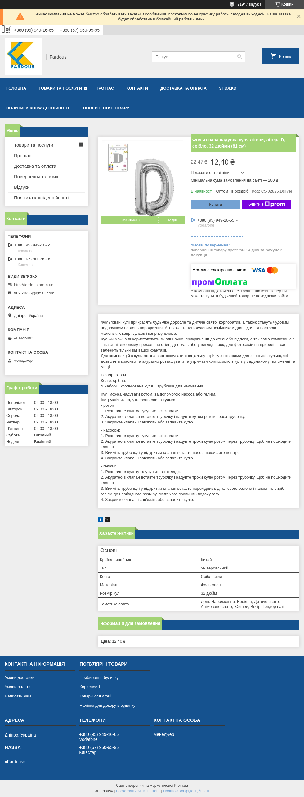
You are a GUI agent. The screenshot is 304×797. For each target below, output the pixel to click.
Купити (215, 204)
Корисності (89, 686)
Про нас (105, 88)
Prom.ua (181, 785)
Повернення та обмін (37, 176)
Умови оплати (18, 686)
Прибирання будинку (98, 677)
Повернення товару (106, 108)
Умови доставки (19, 677)
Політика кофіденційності (41, 197)
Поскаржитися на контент (138, 791)
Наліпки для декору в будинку (107, 705)
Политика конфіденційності (38, 108)
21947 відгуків (250, 4)
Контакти (137, 88)
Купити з (266, 204)
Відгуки (21, 187)
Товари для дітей (95, 696)
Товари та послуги (60, 88)
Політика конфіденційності (186, 791)
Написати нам (18, 696)
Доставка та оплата (183, 88)
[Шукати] (239, 56)
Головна (16, 88)
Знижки (227, 88)
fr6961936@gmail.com (34, 293)
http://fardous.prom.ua (33, 284)
